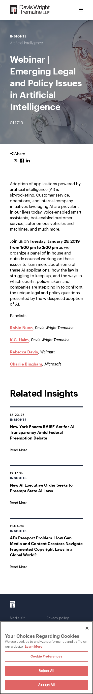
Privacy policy (58, 618)
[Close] (87, 628)
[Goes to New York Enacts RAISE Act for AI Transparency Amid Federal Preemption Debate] (18, 450)
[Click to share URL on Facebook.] (22, 161)
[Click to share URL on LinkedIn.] (28, 161)
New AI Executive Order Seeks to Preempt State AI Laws (41, 488)
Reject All (46, 671)
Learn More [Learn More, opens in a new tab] (33, 646)
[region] (46, 657)
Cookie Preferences (46, 656)
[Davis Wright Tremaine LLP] (30, 10)
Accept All (46, 685)
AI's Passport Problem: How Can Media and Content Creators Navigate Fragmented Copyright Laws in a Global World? (46, 546)
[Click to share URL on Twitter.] (16, 161)
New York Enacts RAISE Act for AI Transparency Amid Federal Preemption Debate (42, 432)
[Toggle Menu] (81, 9)
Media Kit (17, 618)
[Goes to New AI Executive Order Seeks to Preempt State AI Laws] (18, 503)
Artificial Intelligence (26, 43)
